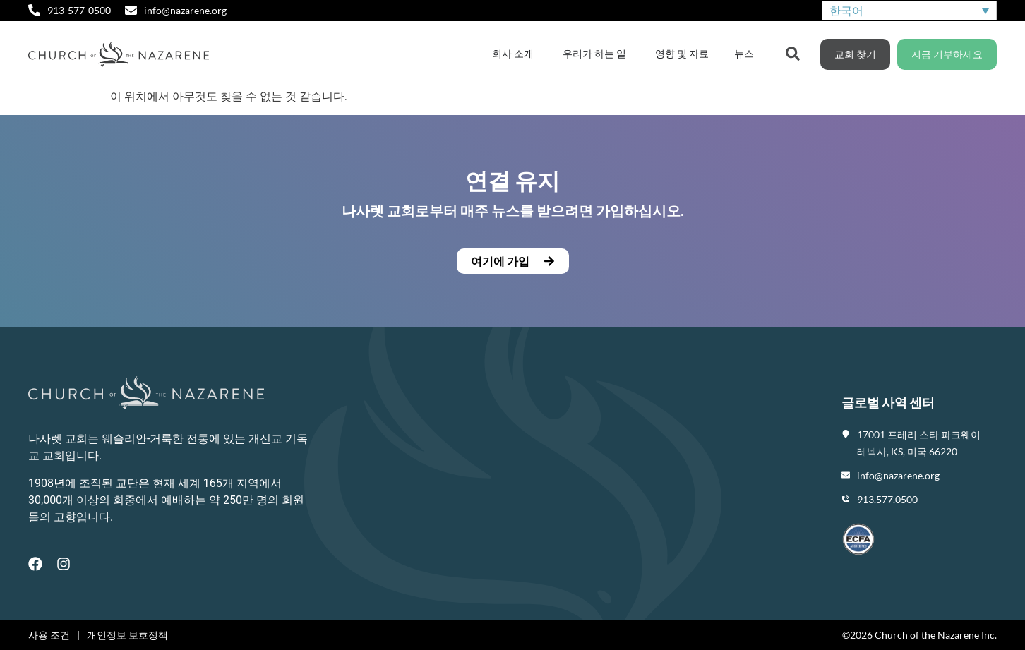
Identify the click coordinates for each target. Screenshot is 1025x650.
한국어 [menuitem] (846, 10)
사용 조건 (49, 635)
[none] (909, 11)
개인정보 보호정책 (127, 635)
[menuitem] (909, 11)
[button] (513, 261)
